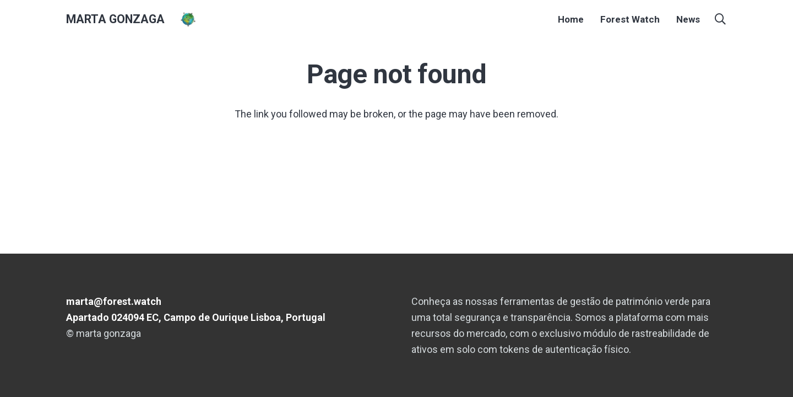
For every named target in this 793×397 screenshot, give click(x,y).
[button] (720, 19)
